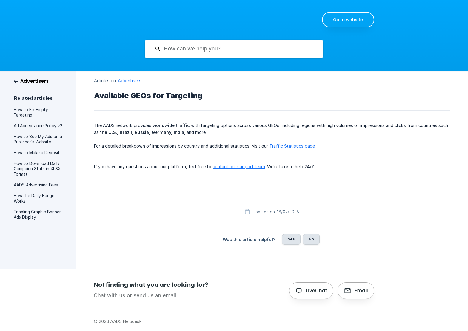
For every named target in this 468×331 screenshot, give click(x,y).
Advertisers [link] (129, 80)
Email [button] (361, 290)
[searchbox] (234, 49)
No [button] (311, 239)
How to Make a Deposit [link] (37, 152)
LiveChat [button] (316, 290)
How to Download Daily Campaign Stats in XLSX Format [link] (37, 169)
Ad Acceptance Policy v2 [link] (38, 125)
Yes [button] (291, 239)
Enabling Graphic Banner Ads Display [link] (37, 214)
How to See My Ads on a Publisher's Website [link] (38, 139)
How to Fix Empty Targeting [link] (31, 112)
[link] (31, 81)
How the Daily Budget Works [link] (35, 198)
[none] (348, 19)
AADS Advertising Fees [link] (36, 185)
